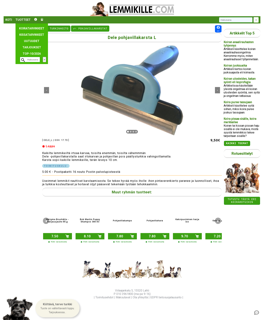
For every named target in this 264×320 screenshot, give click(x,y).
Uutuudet (31, 41)
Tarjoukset (32, 47)
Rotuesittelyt (242, 154)
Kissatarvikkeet (31, 34)
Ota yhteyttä (140, 297)
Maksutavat (123, 297)
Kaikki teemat (237, 143)
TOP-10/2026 (32, 53)
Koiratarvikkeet (31, 28)
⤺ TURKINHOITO (57, 28)
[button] (57, 308)
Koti (8, 19)
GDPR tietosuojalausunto (166, 297)
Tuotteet (23, 19)
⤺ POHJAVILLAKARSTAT (90, 28)
